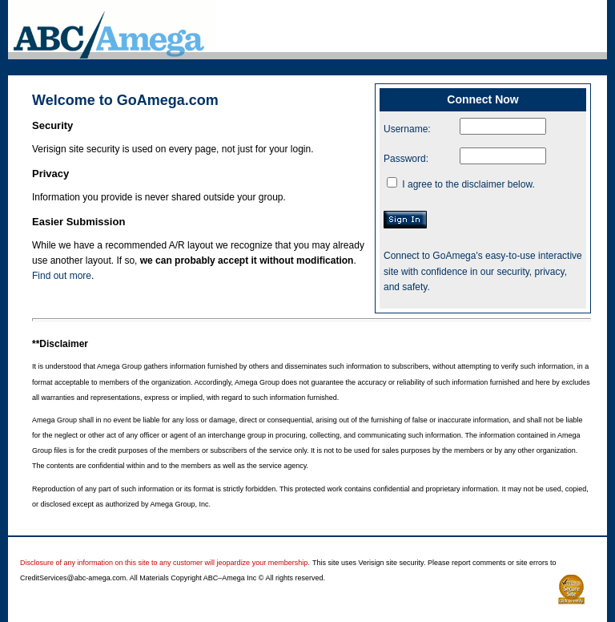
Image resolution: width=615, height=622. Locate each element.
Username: (407, 129)
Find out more (61, 275)
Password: (406, 158)
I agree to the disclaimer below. (468, 184)
